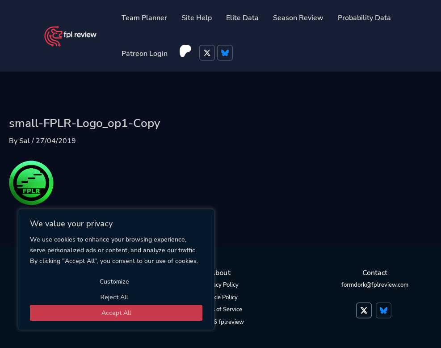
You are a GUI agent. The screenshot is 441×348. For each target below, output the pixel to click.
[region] (116, 269)
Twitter (208, 54)
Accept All (116, 313)
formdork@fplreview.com (374, 285)
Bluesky (226, 54)
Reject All (114, 297)
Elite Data (242, 18)
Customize (114, 281)
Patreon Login (145, 54)
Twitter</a (365, 305)
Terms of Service (220, 310)
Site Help (196, 18)
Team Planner (144, 18)
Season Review (298, 18)
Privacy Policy (220, 285)
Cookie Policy (220, 297)
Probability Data (364, 18)
